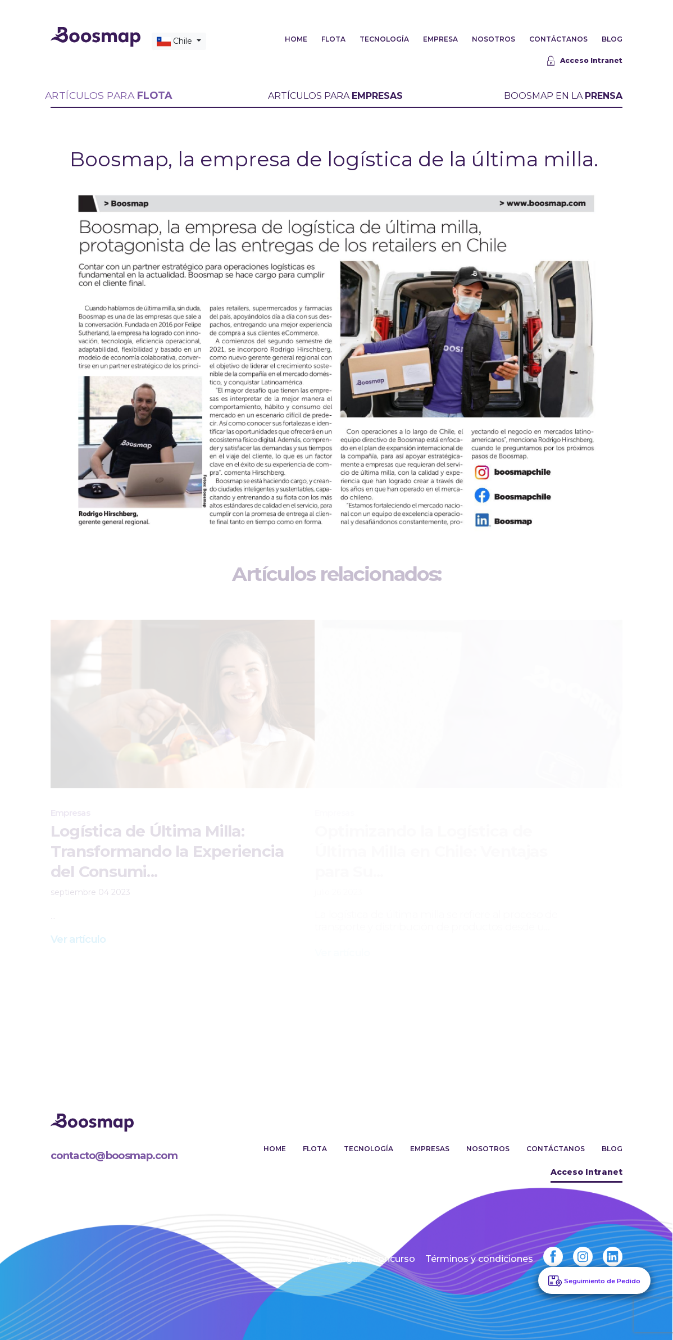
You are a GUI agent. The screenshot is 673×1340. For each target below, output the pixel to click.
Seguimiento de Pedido (602, 1281)
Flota (315, 1148)
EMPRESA (440, 39)
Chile (175, 41)
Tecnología (368, 1148)
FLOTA (333, 39)
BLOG (612, 39)
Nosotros (488, 1148)
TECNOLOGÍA (384, 39)
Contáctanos (555, 1148)
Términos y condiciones (479, 1258)
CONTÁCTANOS (558, 39)
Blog (612, 1148)
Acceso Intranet (584, 60)
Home (274, 1148)
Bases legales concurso (361, 1258)
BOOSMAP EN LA (563, 95)
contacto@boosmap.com (114, 1156)
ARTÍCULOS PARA (108, 96)
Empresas (429, 1148)
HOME (296, 39)
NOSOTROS (493, 39)
